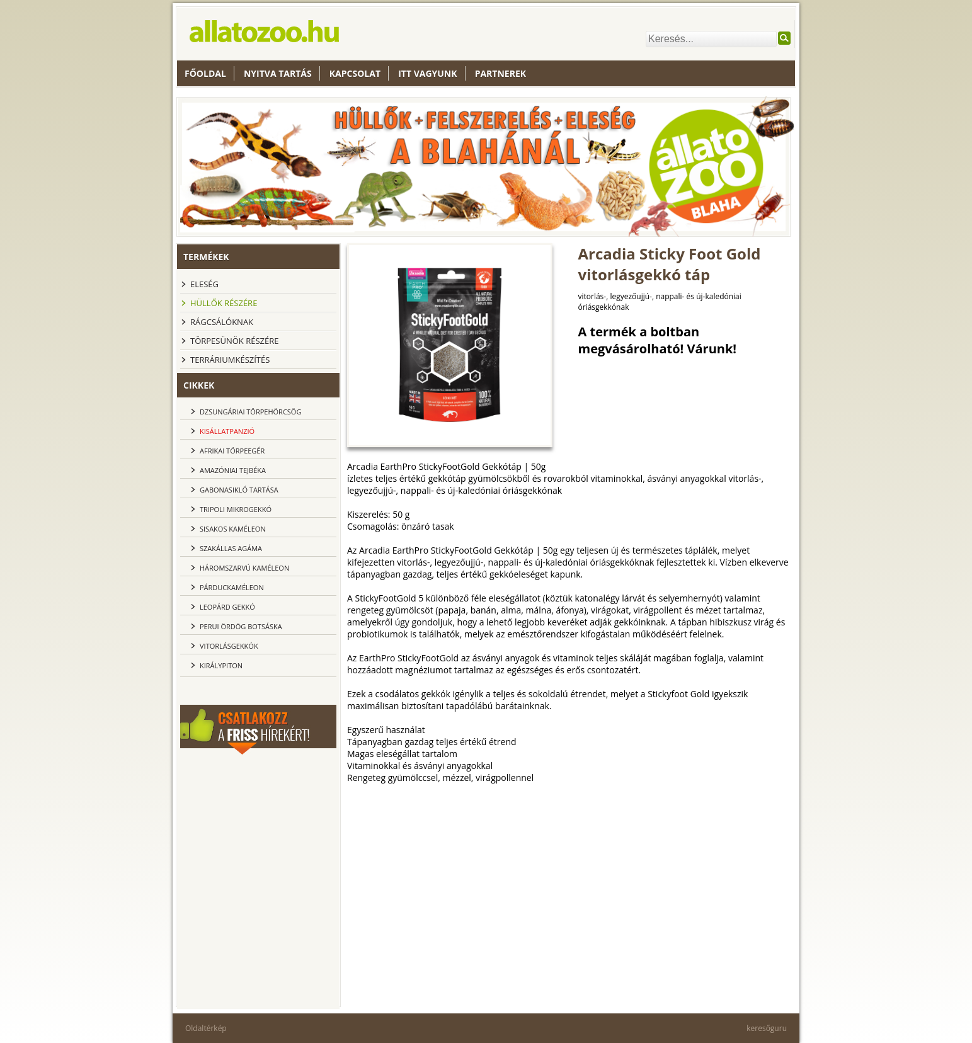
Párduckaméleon (232, 587)
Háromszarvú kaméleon (244, 568)
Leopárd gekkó (227, 607)
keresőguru (766, 1028)
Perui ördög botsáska (241, 626)
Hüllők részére (223, 303)
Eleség (204, 284)
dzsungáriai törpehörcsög (250, 411)
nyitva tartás (278, 73)
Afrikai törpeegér (232, 450)
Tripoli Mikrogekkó (236, 509)
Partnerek (500, 73)
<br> (258, 832)
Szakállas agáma (231, 548)
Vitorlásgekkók (229, 646)
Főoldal (205, 73)
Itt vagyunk (427, 73)
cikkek (198, 385)
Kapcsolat (354, 73)
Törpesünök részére (234, 340)
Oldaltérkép (206, 1028)
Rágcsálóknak (221, 322)
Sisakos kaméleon (233, 528)
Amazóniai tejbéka (233, 470)
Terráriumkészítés (230, 359)
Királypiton (221, 665)
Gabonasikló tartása (239, 489)
